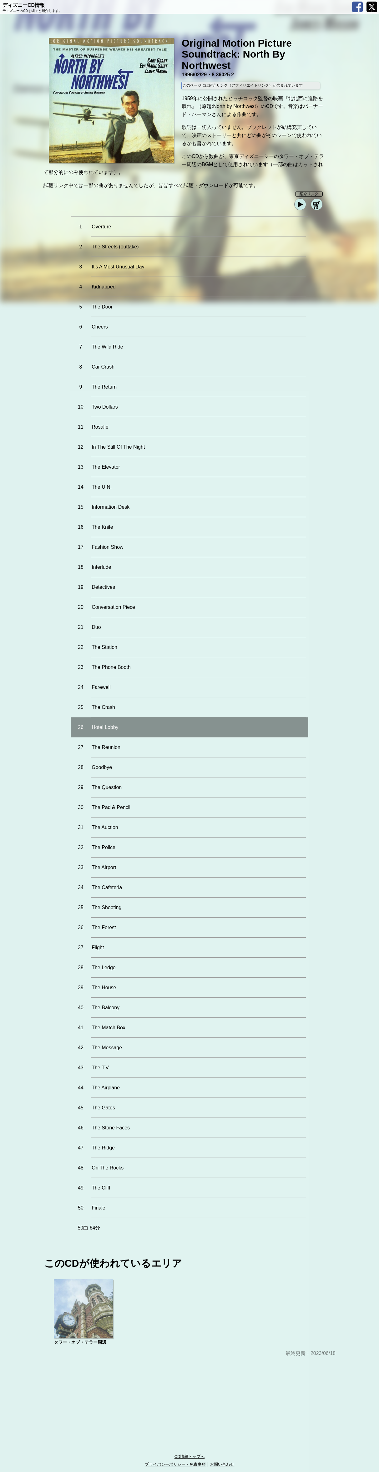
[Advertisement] (189, 1405)
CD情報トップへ (189, 1456)
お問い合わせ (222, 1464)
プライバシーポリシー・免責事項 (175, 1464)
